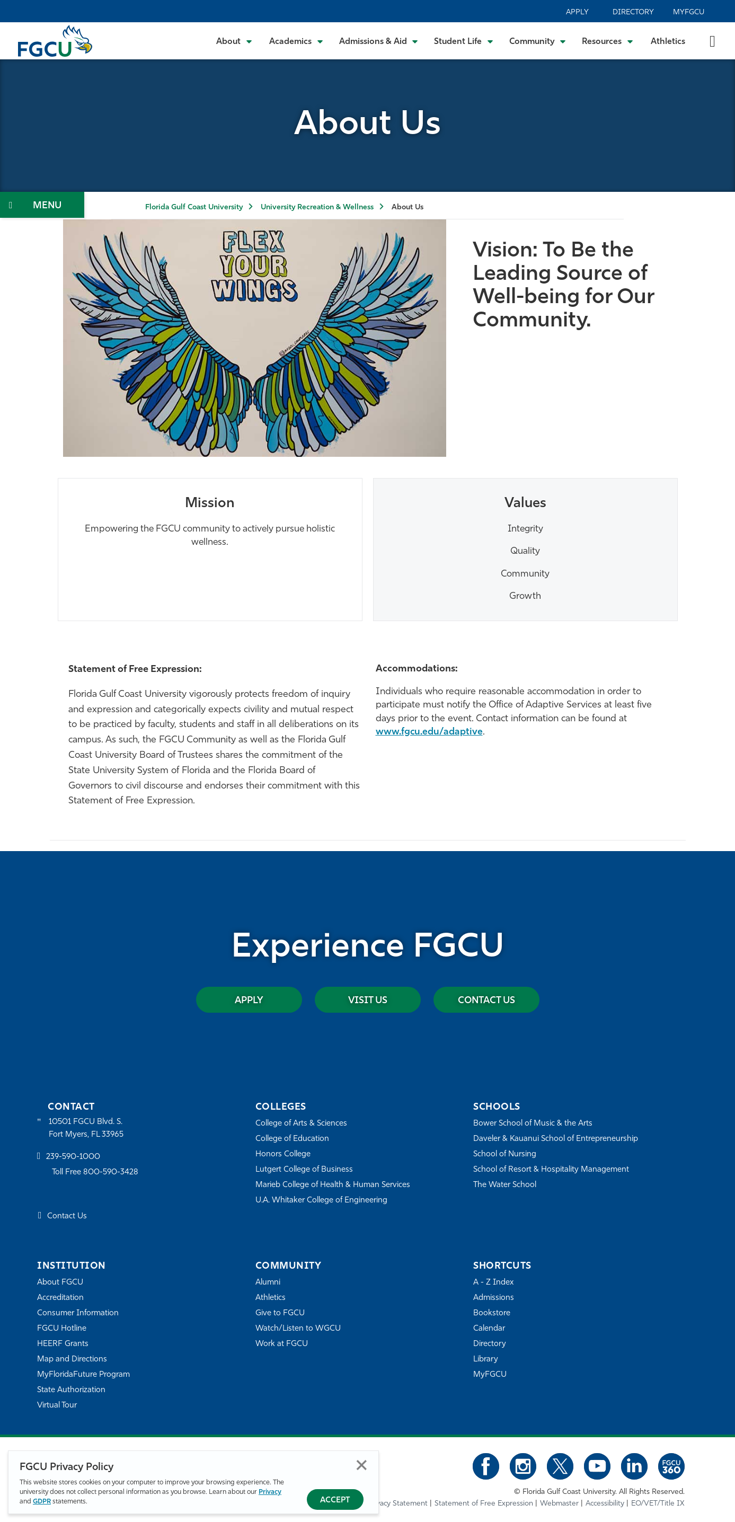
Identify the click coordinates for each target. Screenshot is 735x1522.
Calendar (489, 1329)
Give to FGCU (280, 1313)
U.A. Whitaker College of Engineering (321, 1201)
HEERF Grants (62, 1344)
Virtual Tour (57, 1406)
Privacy (270, 1492)
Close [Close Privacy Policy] (361, 1465)
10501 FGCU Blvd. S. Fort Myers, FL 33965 (86, 1128)
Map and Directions (72, 1360)
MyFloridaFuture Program (83, 1375)
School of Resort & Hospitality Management (551, 1170)
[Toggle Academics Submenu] (296, 40)
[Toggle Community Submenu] (537, 40)
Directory (633, 12)
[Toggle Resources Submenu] (607, 40)
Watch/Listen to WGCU (298, 1329)
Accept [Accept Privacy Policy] (335, 1501)
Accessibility (605, 1503)
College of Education (292, 1139)
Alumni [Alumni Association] (267, 1283)
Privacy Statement (397, 1503)
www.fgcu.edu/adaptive (429, 732)
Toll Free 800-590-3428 (95, 1172)
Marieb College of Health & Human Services (333, 1185)
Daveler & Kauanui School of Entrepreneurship (556, 1139)
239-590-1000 (73, 1158)
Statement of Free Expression (484, 1503)
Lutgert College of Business (304, 1170)
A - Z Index (493, 1283)
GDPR (42, 1501)
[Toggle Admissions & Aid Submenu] (379, 40)
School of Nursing (505, 1154)
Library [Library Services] (485, 1360)
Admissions (493, 1298)
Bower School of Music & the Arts (533, 1124)
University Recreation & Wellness (317, 207)
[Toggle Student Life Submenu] (463, 40)
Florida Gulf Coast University (194, 207)
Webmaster (559, 1503)
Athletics (668, 42)
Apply (577, 12)
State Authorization (71, 1390)
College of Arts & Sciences (301, 1124)
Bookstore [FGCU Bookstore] (491, 1313)
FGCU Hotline (61, 1329)
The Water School (505, 1185)
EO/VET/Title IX (658, 1503)
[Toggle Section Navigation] (42, 205)
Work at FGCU (281, 1344)
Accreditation (60, 1298)
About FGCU (60, 1283)
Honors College (283, 1154)
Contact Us (486, 1000)
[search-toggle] (712, 40)
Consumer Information (78, 1313)
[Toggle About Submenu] (234, 40)
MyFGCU (688, 12)
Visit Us (368, 1000)
